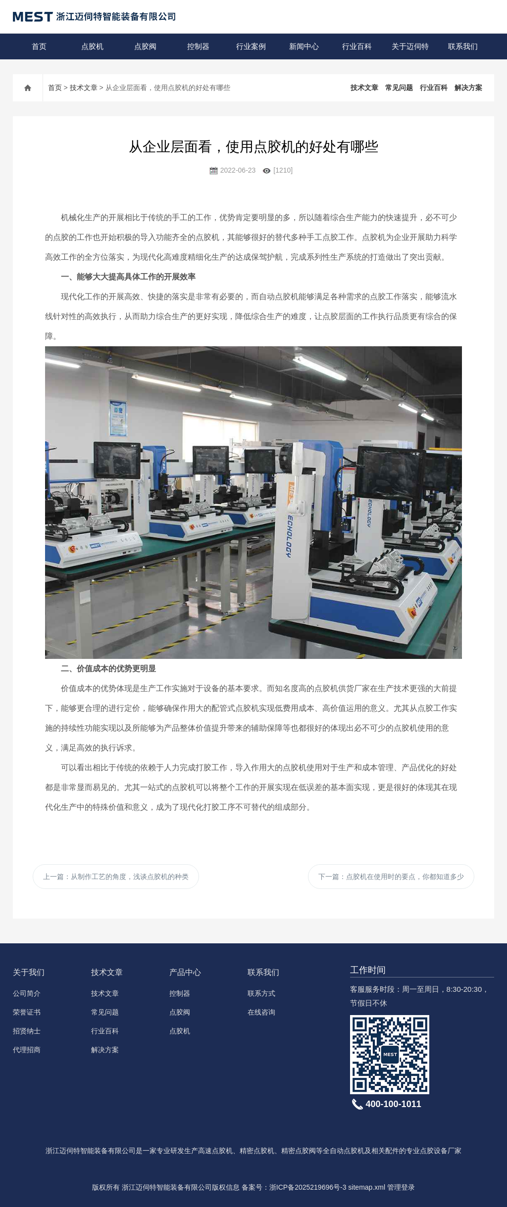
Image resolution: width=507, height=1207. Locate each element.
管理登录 (401, 1187)
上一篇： (116, 877)
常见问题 (399, 88)
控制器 (198, 46)
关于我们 (29, 972)
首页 (39, 46)
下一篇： (391, 877)
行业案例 (251, 46)
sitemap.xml (366, 1187)
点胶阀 (145, 46)
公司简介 (27, 993)
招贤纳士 (27, 1031)
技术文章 (84, 88)
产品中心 (185, 972)
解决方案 (468, 88)
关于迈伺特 (410, 46)
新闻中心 (304, 46)
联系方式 (261, 993)
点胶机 (92, 46)
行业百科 (357, 46)
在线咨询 (261, 1012)
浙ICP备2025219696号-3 (308, 1187)
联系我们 (463, 46)
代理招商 (27, 1050)
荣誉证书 (27, 1012)
